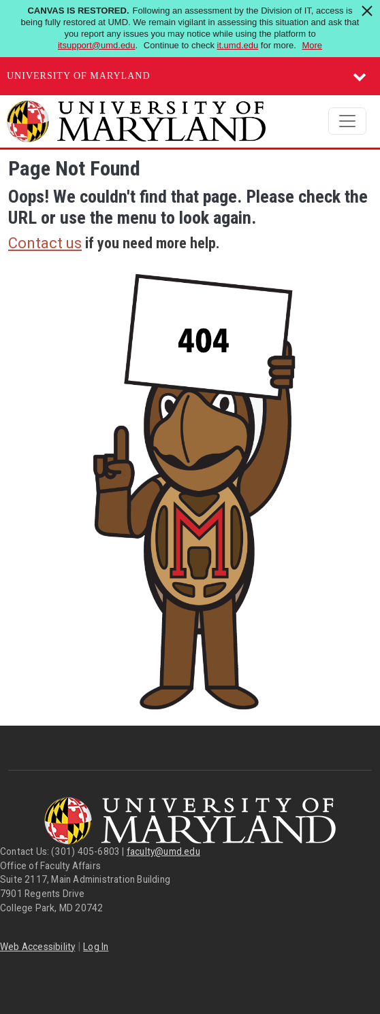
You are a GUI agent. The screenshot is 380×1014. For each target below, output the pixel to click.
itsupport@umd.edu (97, 45)
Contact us (45, 243)
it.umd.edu (238, 45)
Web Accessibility (37, 946)
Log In (95, 946)
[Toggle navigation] (347, 121)
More (312, 45)
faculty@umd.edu (163, 851)
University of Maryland (79, 76)
